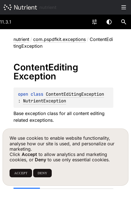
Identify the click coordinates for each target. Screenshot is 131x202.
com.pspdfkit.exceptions (59, 39)
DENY (42, 173)
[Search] (123, 22)
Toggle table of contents (123, 7)
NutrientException (44, 101)
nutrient (48, 7)
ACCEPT (20, 173)
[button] (123, 22)
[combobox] (94, 22)
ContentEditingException (75, 94)
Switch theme (109, 22)
